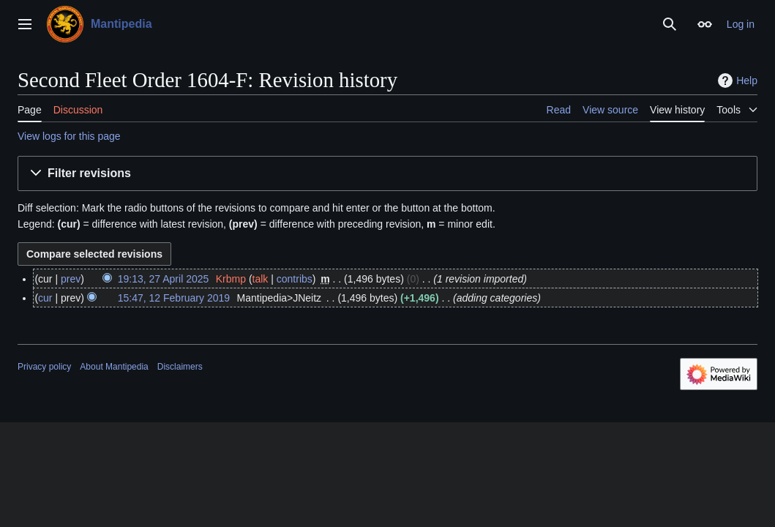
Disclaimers (180, 367)
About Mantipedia (114, 367)
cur (45, 298)
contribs (294, 279)
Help (735, 80)
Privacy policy (44, 367)
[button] (387, 174)
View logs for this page (69, 136)
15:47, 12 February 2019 (174, 298)
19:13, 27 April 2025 (163, 279)
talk (260, 279)
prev (71, 279)
